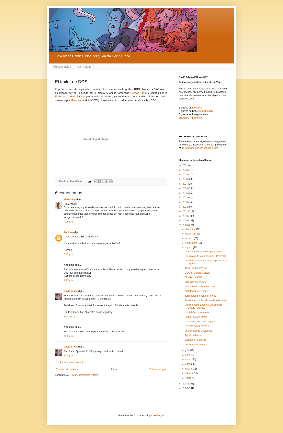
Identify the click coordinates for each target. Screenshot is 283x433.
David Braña (71, 291)
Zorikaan (69, 232)
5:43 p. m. (69, 254)
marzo (189, 368)
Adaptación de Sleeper (197, 291)
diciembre (190, 229)
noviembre (191, 233)
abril (187, 364)
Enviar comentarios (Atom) (84, 375)
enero (188, 378)
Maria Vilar (70, 199)
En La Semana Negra (196, 317)
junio (188, 355)
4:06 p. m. (69, 221)
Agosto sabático (193, 335)
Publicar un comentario (72, 362)
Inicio (114, 369)
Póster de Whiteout (195, 344)
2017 (185, 183)
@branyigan (206, 111)
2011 (185, 211)
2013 (185, 202)
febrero (189, 373)
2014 (185, 197)
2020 (185, 170)
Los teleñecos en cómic (197, 312)
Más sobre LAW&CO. (196, 281)
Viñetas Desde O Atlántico (198, 330)
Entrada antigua (157, 369)
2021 (185, 165)
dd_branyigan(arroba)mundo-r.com (199, 148)
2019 (185, 174)
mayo (188, 359)
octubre (189, 238)
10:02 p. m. (69, 316)
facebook (197, 107)
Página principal (62, 66)
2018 (185, 179)
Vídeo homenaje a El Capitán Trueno (204, 251)
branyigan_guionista (190, 117)
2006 (185, 388)
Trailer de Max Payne (196, 268)
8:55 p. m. (69, 355)
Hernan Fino (138, 92)
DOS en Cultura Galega (197, 272)
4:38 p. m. (69, 336)
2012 (185, 206)
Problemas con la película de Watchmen (206, 300)
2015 (185, 193)
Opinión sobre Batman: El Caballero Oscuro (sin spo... (203, 306)
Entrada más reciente (67, 369)
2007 (185, 383)
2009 (185, 220)
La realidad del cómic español (200, 321)
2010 (185, 216)
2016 (185, 188)
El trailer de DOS (193, 277)
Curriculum (84, 66)
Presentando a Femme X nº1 (200, 286)
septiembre (191, 243)
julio (187, 350)
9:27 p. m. (69, 280)
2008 (185, 225)
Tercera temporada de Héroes (200, 295)
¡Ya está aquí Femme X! (197, 326)
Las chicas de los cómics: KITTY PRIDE (206, 256)
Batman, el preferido (195, 339)
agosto (189, 247)
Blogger (160, 415)
